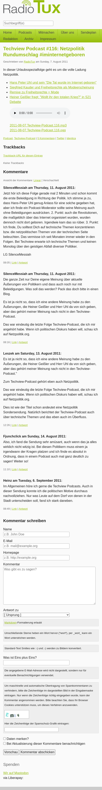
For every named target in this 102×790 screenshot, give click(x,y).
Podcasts (25, 32)
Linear (37, 180)
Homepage (11, 552)
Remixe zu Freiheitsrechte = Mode (34, 92)
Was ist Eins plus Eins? (20, 657)
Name (7, 529)
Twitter (60, 138)
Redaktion (10, 39)
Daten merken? (18, 739)
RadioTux (29, 61)
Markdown (10, 622)
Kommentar (11, 564)
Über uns (67, 32)
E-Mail (7, 541)
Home (7, 32)
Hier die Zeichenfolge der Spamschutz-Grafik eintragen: (36, 723)
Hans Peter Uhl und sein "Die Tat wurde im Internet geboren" (53, 82)
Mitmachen (46, 32)
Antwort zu (11, 610)
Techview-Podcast (24, 138)
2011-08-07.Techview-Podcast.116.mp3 (38, 125)
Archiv (28, 39)
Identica (71, 138)
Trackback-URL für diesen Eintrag (23, 155)
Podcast (8, 138)
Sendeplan (88, 32)
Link (14, 262)
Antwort (23, 262)
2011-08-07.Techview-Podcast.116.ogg (38, 130)
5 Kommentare (46, 138)
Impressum (48, 39)
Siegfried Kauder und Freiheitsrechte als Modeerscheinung (52, 87)
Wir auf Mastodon (15, 773)
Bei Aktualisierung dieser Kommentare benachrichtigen (46, 743)
